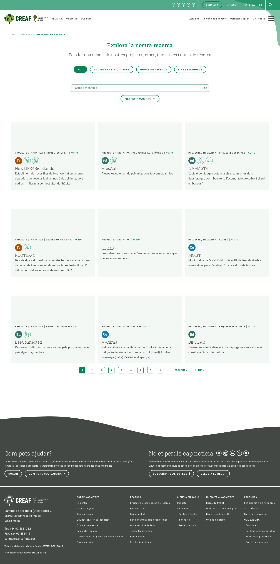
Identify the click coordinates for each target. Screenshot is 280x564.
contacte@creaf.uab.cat (19, 538)
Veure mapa (12, 521)
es (260, 5)
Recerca (26, 34)
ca (253, 5)
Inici (14, 34)
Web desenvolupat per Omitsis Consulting (25, 552)
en (246, 5)
